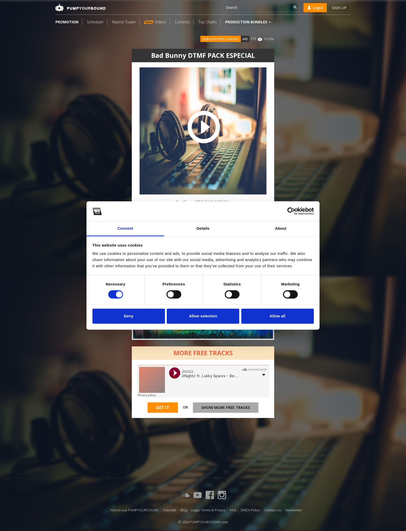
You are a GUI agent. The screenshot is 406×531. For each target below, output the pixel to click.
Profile (269, 39)
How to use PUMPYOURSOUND (134, 510)
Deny (128, 316)
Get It (162, 409)
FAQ (233, 510)
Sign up (339, 7)
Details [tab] (203, 228)
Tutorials (169, 510)
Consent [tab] (125, 228)
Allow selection (203, 316)
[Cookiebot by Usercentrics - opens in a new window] (291, 211)
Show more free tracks (225, 408)
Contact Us (272, 510)
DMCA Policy (250, 510)
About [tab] (280, 228)
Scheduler (95, 21)
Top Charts (207, 21)
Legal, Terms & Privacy (208, 510)
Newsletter (293, 510)
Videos (155, 21)
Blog (183, 510)
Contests (182, 21)
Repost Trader (124, 21)
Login (315, 7)
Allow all (277, 316)
